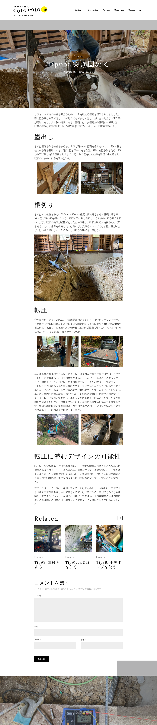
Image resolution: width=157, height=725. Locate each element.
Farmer (106, 9)
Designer (79, 9)
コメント (38, 595)
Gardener (119, 9)
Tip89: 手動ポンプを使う (109, 564)
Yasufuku (70, 71)
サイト (83, 644)
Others (131, 9)
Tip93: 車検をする (47, 564)
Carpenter (93, 9)
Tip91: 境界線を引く (77, 564)
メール (37, 644)
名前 (36, 631)
